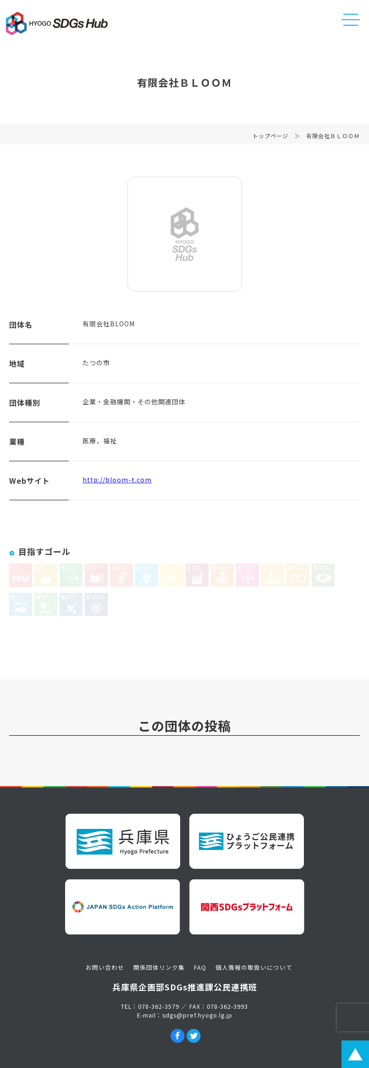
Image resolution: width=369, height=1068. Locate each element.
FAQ (200, 967)
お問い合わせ (105, 967)
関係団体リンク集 (159, 967)
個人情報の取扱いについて (253, 967)
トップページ (270, 137)
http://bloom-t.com (117, 481)
